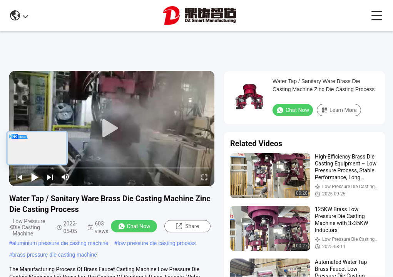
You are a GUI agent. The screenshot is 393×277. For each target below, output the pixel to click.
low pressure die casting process (156, 243)
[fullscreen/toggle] (204, 177)
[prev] (19, 177)
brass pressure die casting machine (54, 255)
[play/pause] (34, 177)
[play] (112, 128)
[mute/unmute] (65, 177)
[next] (50, 177)
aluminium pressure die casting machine (60, 243)
